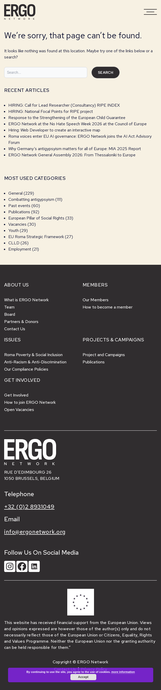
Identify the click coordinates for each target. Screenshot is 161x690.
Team (9, 307)
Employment (19, 249)
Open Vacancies (19, 409)
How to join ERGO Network (30, 402)
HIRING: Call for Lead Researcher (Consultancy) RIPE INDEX (64, 105)
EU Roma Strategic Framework (36, 236)
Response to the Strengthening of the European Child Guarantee (66, 117)
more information (123, 671)
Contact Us (14, 329)
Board (9, 314)
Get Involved (16, 395)
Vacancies (17, 224)
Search (105, 72)
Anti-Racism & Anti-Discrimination (35, 362)
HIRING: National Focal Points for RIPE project (50, 111)
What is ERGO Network (26, 300)
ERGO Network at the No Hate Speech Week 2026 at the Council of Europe (77, 124)
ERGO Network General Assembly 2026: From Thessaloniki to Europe (72, 155)
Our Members (96, 300)
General (15, 193)
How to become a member (107, 307)
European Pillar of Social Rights (36, 218)
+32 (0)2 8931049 (29, 506)
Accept (83, 677)
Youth (13, 230)
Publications (19, 212)
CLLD (13, 243)
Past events (19, 205)
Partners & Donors (21, 321)
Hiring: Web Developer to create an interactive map (54, 130)
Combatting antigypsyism (31, 199)
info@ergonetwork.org (35, 531)
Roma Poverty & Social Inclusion (33, 354)
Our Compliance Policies (26, 369)
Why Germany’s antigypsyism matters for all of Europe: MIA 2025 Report (74, 148)
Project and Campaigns (104, 354)
